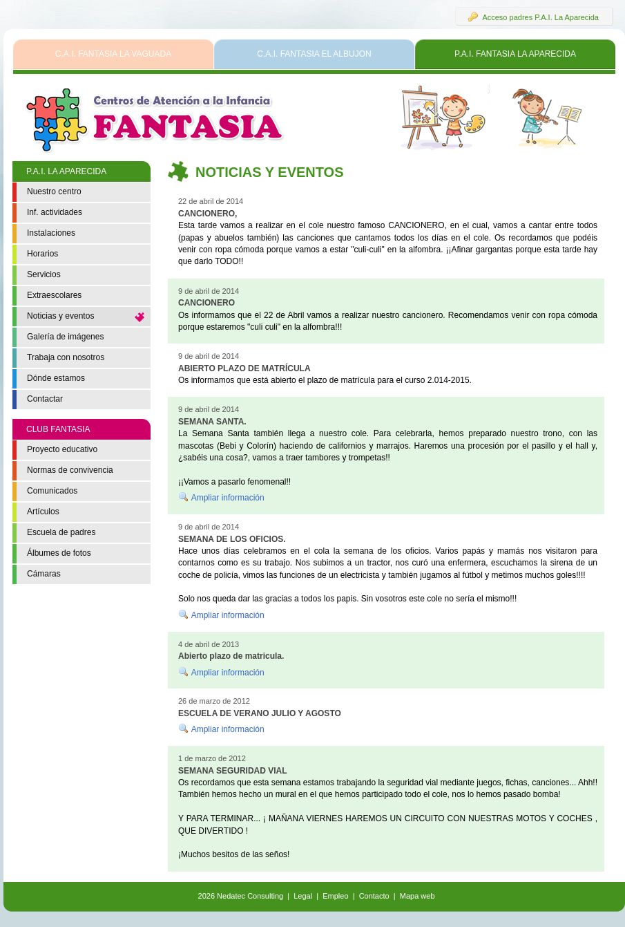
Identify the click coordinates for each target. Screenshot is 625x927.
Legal (303, 896)
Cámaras (44, 574)
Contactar (45, 399)
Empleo (335, 896)
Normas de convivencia (70, 470)
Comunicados (52, 491)
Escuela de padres (61, 532)
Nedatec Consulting (250, 896)
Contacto (374, 896)
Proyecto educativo (62, 449)
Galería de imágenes (65, 336)
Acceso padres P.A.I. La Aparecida (533, 16)
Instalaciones (51, 233)
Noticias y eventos (60, 316)
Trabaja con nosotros (65, 357)
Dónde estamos (56, 378)
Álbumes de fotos (59, 553)
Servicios (44, 274)
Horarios (42, 254)
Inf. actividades (54, 212)
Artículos (43, 511)
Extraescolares (54, 295)
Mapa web (417, 896)
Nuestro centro (54, 191)
